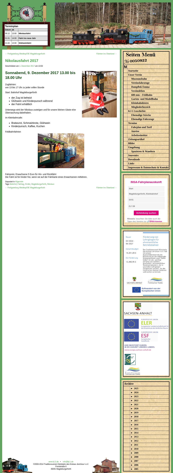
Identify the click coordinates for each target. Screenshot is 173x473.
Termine (132, 123)
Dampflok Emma (140, 87)
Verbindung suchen (146, 213)
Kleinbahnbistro (140, 103)
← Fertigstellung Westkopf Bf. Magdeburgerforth (25, 54)
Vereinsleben (138, 91)
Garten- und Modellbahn (144, 99)
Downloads (134, 159)
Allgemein (19, 182)
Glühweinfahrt (25, 43)
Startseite (133, 70)
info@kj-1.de (68, 462)
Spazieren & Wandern (143, 151)
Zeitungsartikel (136, 139)
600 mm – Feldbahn (141, 95)
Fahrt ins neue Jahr (27, 38)
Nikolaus (50, 184)
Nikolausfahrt (25, 33)
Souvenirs (133, 155)
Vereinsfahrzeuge (140, 83)
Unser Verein (135, 74)
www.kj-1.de (54, 462)
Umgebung (134, 147)
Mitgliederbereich (140, 107)
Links (131, 163)
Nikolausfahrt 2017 (21, 61)
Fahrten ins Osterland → (106, 54)
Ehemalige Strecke (141, 115)
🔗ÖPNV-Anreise (154, 221)
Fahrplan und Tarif (141, 127)
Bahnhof (13, 184)
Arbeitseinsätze (139, 135)
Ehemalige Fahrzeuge (142, 119)
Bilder (131, 143)
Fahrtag (21, 184)
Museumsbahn (139, 78)
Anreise (135, 131)
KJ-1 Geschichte (137, 111)
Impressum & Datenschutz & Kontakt (148, 167)
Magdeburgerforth (38, 184)
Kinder (27, 184)
